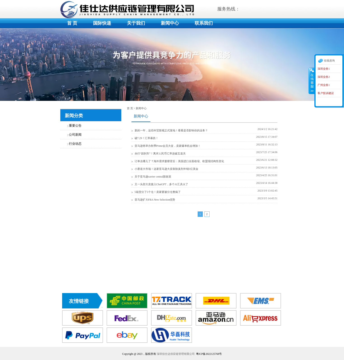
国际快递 (102, 23)
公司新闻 (75, 134)
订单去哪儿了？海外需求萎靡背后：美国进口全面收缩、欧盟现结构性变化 (179, 161)
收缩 (312, 80)
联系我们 (204, 23)
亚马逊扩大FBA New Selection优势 (155, 199)
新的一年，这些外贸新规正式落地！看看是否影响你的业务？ (171, 130)
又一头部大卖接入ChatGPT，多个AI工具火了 (161, 184)
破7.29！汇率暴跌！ (146, 138)
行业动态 (75, 143)
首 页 (72, 23)
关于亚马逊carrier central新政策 (153, 176)
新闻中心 (170, 23)
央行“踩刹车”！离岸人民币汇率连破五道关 (160, 153)
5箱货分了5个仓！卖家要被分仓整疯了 (158, 192)
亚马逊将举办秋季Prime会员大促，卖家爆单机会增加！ (168, 145)
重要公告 (75, 125)
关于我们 (136, 23)
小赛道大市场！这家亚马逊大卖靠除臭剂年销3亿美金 (166, 169)
